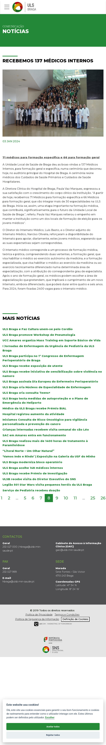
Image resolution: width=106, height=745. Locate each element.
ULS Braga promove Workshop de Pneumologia (39, 334)
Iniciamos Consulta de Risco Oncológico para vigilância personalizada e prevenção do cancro (45, 421)
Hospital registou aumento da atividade (33, 413)
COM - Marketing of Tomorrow (53, 623)
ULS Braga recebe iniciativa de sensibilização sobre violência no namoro (52, 373)
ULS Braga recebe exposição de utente (33, 365)
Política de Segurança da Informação (37, 618)
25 (92, 497)
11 (75, 497)
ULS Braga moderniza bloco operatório (32, 461)
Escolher (49, 717)
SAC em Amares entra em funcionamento (34, 434)
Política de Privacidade (39, 613)
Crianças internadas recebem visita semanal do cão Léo (46, 429)
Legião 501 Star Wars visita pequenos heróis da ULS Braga (47, 484)
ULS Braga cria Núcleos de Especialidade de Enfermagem (47, 386)
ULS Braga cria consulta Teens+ (26, 392)
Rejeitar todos (53, 735)
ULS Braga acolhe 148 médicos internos (33, 467)
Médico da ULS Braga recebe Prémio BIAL (34, 407)
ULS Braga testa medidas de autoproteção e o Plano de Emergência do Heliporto (45, 400)
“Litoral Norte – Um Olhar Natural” (28, 450)
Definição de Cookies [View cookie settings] (75, 618)
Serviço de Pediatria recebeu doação (31, 489)
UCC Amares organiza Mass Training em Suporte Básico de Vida (51, 340)
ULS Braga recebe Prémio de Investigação (35, 473)
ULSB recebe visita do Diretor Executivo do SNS (39, 478)
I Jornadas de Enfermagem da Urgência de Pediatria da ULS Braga (48, 347)
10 (66, 497)
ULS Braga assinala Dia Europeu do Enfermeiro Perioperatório (50, 380)
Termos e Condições (67, 613)
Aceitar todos (53, 726)
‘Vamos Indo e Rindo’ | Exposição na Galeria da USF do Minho (49, 456)
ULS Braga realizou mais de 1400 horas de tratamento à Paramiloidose (45, 442)
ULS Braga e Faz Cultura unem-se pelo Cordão (38, 328)
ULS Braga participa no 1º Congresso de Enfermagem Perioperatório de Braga (43, 357)
